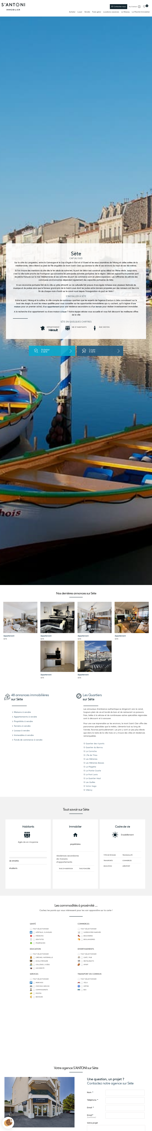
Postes (38, 993)
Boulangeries (89, 939)
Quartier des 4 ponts (93, 743)
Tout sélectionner (41, 929)
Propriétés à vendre (22, 721)
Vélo (86, 983)
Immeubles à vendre (23, 735)
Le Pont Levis (90, 774)
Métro (86, 986)
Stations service (42, 986)
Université (40, 968)
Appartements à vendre (24, 717)
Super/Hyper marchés (92, 932)
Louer (79, 12)
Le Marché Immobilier (141, 12)
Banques (39, 997)
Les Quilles (89, 782)
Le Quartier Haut (92, 778)
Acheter (72, 12)
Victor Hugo (89, 786)
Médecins (39, 936)
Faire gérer (96, 12)
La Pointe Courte (92, 771)
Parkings (39, 983)
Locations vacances (111, 12)
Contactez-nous (118, 7)
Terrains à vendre (21, 726)
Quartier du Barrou (93, 747)
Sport (86, 965)
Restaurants (89, 961)
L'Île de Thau (90, 755)
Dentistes (40, 939)
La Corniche (90, 751)
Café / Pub (88, 957)
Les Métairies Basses (93, 763)
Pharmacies (40, 943)
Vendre (87, 12)
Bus (85, 990)
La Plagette (89, 767)
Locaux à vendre (21, 730)
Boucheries (88, 936)
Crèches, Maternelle (44, 957)
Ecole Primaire (42, 961)
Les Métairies (90, 759)
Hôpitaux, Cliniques (44, 932)
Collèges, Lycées (43, 965)
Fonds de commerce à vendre (27, 740)
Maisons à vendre (21, 712)
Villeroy (87, 790)
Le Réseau (125, 12)
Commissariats (42, 990)
